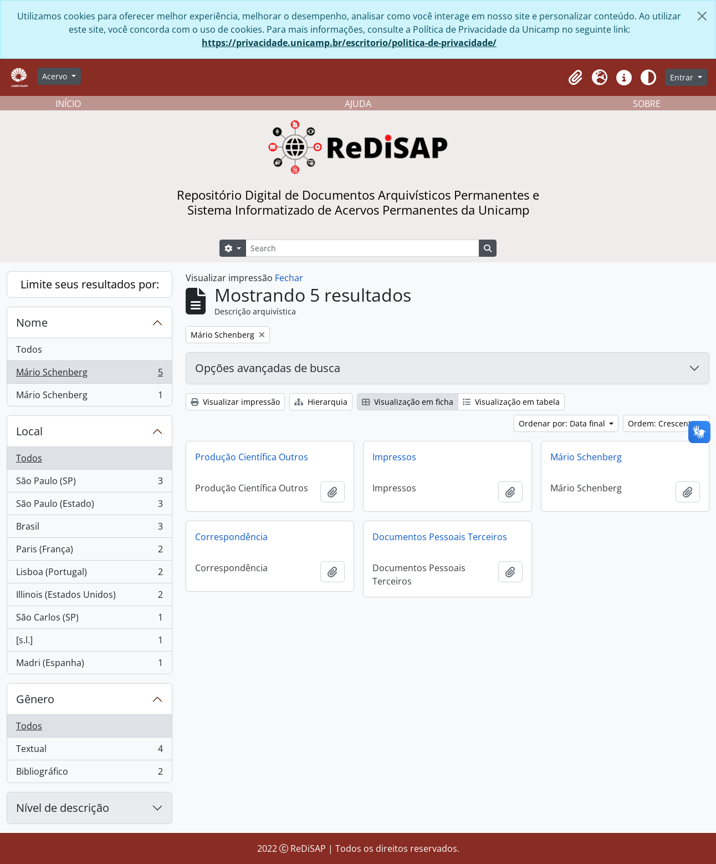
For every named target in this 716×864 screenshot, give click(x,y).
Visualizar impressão (235, 402)
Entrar (682, 77)
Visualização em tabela (511, 402)
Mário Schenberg (89, 374)
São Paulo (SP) (89, 483)
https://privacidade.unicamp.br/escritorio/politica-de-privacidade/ (349, 43)
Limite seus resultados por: (90, 284)
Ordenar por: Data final (563, 423)
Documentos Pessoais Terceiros (439, 537)
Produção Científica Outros (251, 457)
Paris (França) (89, 551)
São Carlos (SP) (89, 620)
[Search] (362, 248)
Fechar (289, 278)
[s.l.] (89, 642)
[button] (575, 77)
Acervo (55, 76)
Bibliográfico (89, 773)
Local (29, 431)
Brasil (89, 529)
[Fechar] (702, 16)
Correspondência (231, 537)
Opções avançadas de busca (267, 367)
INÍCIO (68, 104)
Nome (32, 322)
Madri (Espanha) (89, 665)
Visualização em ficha (407, 402)
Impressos (394, 457)
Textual (89, 751)
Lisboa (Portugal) (89, 574)
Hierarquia (320, 402)
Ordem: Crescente (663, 423)
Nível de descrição (62, 807)
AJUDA (358, 104)
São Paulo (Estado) (89, 506)
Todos (29, 349)
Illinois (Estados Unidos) (89, 597)
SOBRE (647, 104)
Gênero (35, 699)
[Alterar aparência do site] (648, 77)
